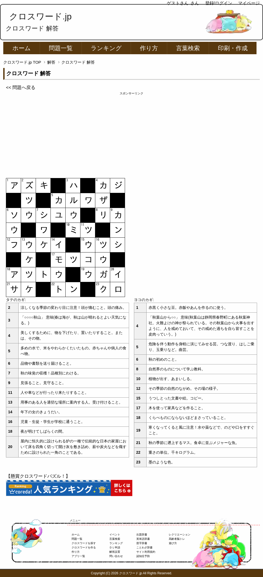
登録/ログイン (218, 3)
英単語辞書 (143, 538)
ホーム (21, 48)
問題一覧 (61, 48)
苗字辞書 (141, 543)
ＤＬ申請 (114, 547)
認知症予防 (143, 556)
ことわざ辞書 (144, 547)
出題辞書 (141, 534)
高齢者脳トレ (177, 538)
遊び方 (173, 543)
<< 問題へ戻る (20, 87)
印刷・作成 (233, 48)
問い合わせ (116, 556)
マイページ (249, 3)
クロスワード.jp (40, 16)
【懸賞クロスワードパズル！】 (38, 476)
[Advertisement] (131, 133)
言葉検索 (188, 48)
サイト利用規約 (145, 551)
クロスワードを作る (84, 547)
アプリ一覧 (78, 556)
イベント (114, 534)
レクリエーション (179, 534)
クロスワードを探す (84, 543)
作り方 (149, 48)
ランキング (106, 48)
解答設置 (114, 551)
